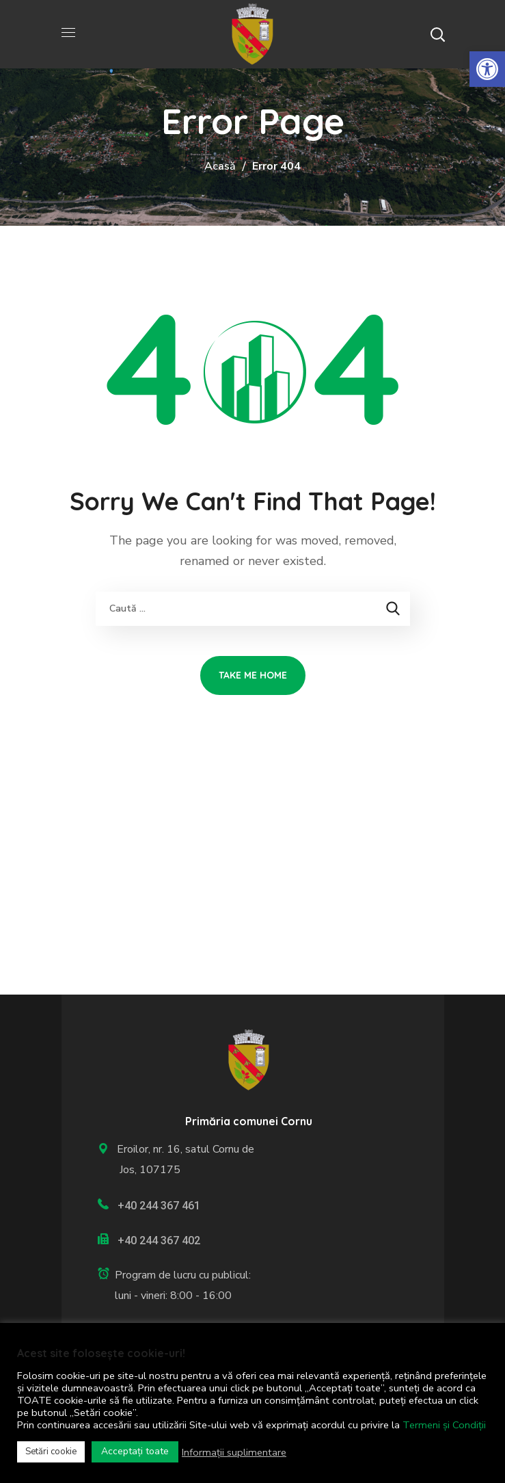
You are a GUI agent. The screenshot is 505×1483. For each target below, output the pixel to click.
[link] (487, 69)
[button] (437, 34)
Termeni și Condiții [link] (444, 1425)
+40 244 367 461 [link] (159, 1205)
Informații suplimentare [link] (234, 1452)
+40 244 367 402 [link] (159, 1240)
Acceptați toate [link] (135, 1451)
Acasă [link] (220, 166)
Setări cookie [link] (51, 1451)
